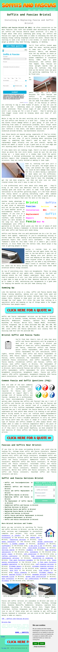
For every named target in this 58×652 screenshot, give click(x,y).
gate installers (8, 578)
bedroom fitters (15, 574)
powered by (24, 102)
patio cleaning (21, 572)
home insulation (37, 556)
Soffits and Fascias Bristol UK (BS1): (17, 27)
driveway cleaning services (43, 566)
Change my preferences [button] (39, 646)
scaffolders (6, 546)
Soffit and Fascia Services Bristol (22, 478)
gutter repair (7, 554)
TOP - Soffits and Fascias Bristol (15, 619)
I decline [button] (42, 643)
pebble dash (35, 537)
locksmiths (34, 552)
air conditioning (32, 578)
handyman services (39, 574)
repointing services (18, 539)
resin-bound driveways (36, 548)
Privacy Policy (16, 96)
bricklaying (6, 537)
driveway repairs (46, 572)
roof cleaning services (45, 564)
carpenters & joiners (11, 535)
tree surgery (44, 570)
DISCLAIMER (52, 10)
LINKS (34, 10)
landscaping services (10, 558)
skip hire (14, 570)
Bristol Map (6, 622)
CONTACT (45, 10)
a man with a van (35, 546)
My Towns (4, 648)
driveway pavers (15, 566)
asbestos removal (47, 568)
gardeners (41, 544)
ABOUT (39, 10)
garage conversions (45, 541)
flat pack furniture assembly (21, 560)
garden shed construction (36, 576)
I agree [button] (35, 643)
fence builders (15, 568)
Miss (12, 78)
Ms (15, 78)
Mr (4, 78)
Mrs (7, 78)
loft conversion (30, 554)
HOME (29, 10)
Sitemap (3, 636)
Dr (19, 78)
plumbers (30, 550)
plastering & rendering (43, 558)
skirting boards (8, 550)
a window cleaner (17, 544)
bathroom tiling (8, 576)
